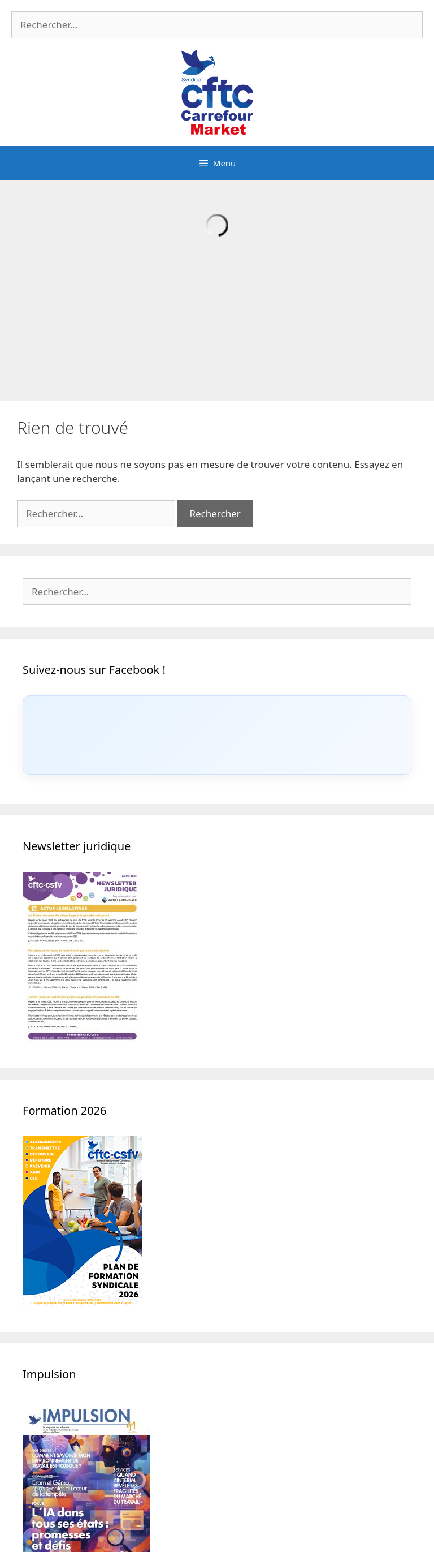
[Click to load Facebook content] (217, 735)
